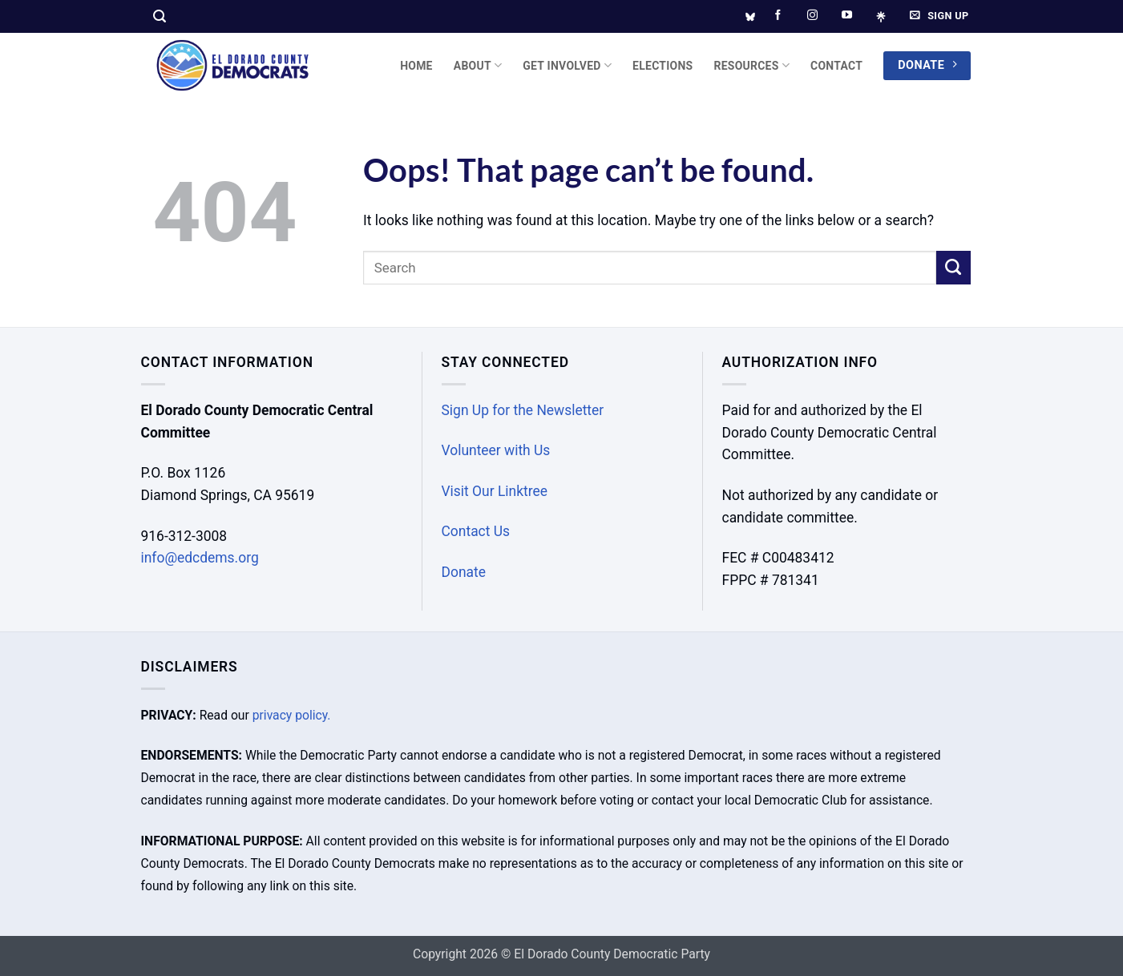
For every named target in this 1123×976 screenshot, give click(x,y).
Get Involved (567, 65)
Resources (751, 65)
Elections (662, 65)
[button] (159, 16)
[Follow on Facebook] (778, 16)
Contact (836, 65)
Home (416, 65)
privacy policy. (291, 715)
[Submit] (953, 268)
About (478, 65)
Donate (464, 572)
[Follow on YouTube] (847, 16)
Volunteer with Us (496, 450)
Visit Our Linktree (495, 491)
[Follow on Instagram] (812, 16)
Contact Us (476, 531)
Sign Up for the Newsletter (523, 410)
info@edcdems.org (200, 558)
